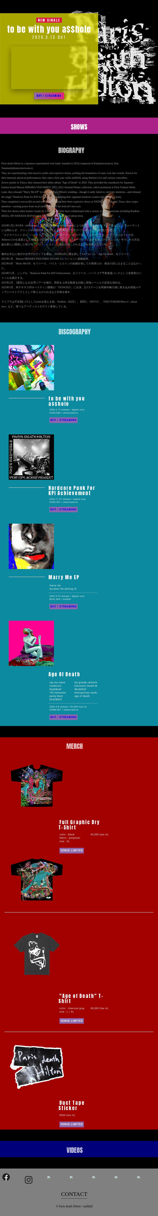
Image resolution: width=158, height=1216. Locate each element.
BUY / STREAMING (49, 96)
